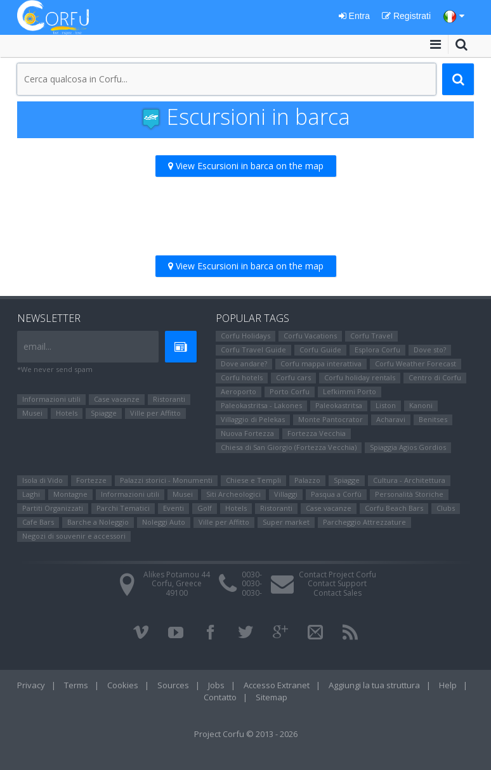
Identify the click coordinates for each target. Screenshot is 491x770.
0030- (252, 574)
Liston (386, 405)
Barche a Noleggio (98, 522)
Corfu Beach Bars (394, 508)
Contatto (220, 697)
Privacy (31, 685)
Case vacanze (117, 399)
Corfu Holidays (245, 335)
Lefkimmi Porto (349, 391)
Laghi (31, 494)
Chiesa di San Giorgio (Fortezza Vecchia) (289, 447)
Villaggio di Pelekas (253, 419)
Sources (173, 685)
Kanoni (421, 405)
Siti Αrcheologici (233, 494)
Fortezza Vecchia (316, 433)
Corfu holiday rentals (359, 377)
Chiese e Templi (253, 480)
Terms (76, 685)
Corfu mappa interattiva (321, 363)
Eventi (173, 508)
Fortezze (91, 480)
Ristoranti (169, 399)
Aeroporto (238, 391)
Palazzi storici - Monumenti (166, 480)
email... (37, 346)
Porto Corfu (290, 391)
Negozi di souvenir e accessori (74, 536)
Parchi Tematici (123, 508)
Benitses (433, 419)
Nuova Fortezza (247, 433)
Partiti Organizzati (52, 508)
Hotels (66, 413)
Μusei (32, 413)
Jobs (216, 685)
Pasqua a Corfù (336, 494)
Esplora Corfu (377, 349)
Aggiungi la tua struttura (374, 685)
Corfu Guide (320, 349)
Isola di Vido (42, 480)
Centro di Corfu (435, 377)
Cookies (122, 685)
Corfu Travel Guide (253, 349)
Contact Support (337, 583)
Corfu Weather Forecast (415, 363)
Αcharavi (390, 419)
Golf (204, 508)
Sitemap (271, 697)
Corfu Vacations (310, 335)
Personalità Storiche (409, 494)
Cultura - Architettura (409, 480)
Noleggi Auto (163, 522)
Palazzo (307, 480)
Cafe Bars (38, 522)
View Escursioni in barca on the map (246, 166)
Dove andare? (244, 363)
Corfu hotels (242, 377)
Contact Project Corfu (337, 574)
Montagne (70, 494)
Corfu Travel (371, 335)
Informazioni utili (51, 399)
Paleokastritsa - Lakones (261, 405)
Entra (354, 16)
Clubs (445, 508)
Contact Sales (337, 592)
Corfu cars (293, 377)
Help (448, 685)
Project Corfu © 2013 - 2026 (246, 734)
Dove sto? (430, 349)
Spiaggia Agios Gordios (408, 447)
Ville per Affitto (155, 413)
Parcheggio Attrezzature (364, 522)
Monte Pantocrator (330, 419)
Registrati (406, 16)
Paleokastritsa (338, 405)
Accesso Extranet (277, 685)
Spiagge (104, 413)
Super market (286, 522)
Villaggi (286, 494)
